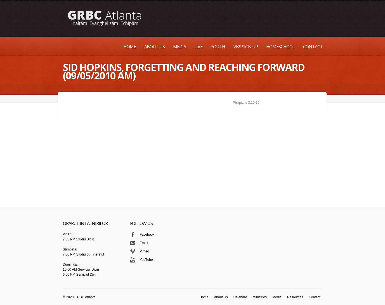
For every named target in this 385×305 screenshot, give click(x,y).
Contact (313, 47)
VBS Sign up (245, 47)
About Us (154, 47)
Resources (295, 297)
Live (198, 47)
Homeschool (280, 47)
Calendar (240, 297)
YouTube (146, 260)
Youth (218, 47)
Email (144, 243)
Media (179, 47)
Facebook (147, 235)
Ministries (259, 297)
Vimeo (144, 251)
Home (130, 47)
